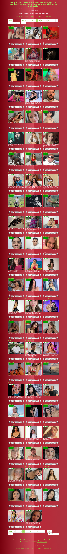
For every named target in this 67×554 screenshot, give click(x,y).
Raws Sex (18, 16)
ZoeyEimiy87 (46, 466)
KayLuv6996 (11, 446)
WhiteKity (45, 488)
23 (22, 22)
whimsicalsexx (11, 508)
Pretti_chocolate (12, 152)
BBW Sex (33, 16)
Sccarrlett (10, 488)
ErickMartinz (28, 236)
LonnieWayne (28, 446)
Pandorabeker (11, 382)
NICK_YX (10, 46)
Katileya (10, 88)
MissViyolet (45, 256)
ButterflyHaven (46, 446)
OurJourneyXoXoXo (47, 68)
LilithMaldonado (29, 88)
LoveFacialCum (46, 130)
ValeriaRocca (11, 26)
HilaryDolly (28, 404)
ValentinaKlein (46, 278)
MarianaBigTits (11, 424)
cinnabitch (10, 110)
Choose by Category (14, 22)
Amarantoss (11, 172)
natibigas (27, 488)
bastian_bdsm (28, 194)
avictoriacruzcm (29, 256)
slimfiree (10, 236)
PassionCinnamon (47, 382)
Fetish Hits (45, 551)
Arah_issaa (45, 26)
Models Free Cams (25, 16)
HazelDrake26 (28, 424)
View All (24, 20)
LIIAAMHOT (28, 26)
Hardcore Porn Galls (47, 16)
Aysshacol (27, 362)
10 (51, 20)
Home (10, 20)
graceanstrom (46, 362)
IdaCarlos (10, 404)
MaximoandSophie (47, 298)
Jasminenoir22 (28, 214)
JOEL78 (44, 214)
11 (54, 20)
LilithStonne (11, 68)
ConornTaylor (11, 130)
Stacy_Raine (11, 256)
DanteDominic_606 (29, 340)
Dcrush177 (45, 152)
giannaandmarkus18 (47, 404)
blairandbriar (28, 298)
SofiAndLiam (46, 340)
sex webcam (42, 542)
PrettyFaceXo (11, 320)
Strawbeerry (45, 172)
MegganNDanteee (47, 46)
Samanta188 (45, 194)
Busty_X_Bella (28, 46)
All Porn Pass (38, 16)
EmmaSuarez (11, 278)
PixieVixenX (11, 214)
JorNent (44, 88)
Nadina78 (27, 68)
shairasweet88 (28, 382)
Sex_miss (10, 298)
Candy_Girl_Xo (28, 110)
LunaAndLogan (29, 466)
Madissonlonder (29, 320)
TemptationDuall (12, 194)
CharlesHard (11, 340)
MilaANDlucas (28, 172)
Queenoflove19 (46, 320)
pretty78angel (28, 130)
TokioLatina (45, 110)
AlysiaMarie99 (28, 278)
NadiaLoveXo (11, 466)
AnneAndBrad (28, 152)
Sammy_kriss (28, 508)
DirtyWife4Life (46, 236)
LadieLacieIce (46, 424)
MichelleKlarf (11, 362)
